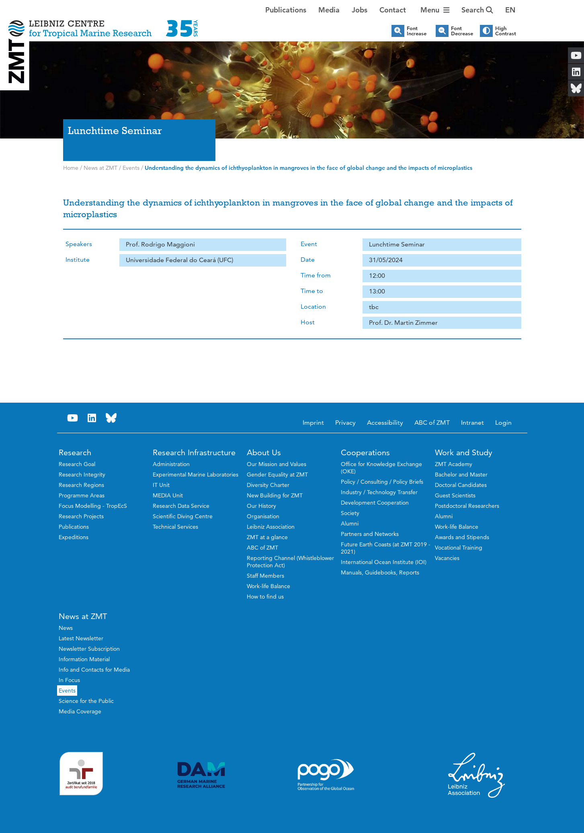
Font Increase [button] (416, 31)
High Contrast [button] (505, 31)
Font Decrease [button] (462, 31)
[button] (510, 10)
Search (477, 9)
